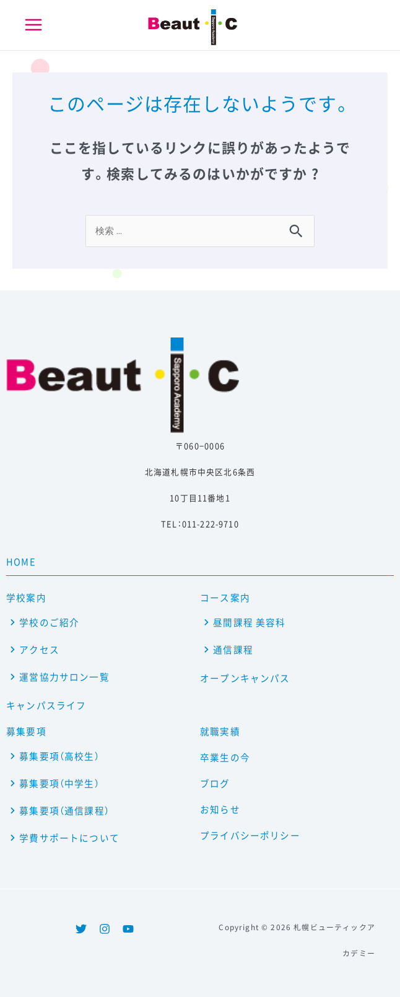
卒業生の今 (225, 757)
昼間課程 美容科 (249, 622)
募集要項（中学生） (59, 783)
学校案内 (26, 597)
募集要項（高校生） (59, 756)
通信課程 (233, 649)
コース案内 (225, 597)
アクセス (39, 649)
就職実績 (220, 731)
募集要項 (26, 731)
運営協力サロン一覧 (64, 677)
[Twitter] (81, 928)
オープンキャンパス (245, 678)
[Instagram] (104, 928)
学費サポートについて (69, 838)
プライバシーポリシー (250, 835)
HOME (21, 561)
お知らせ (220, 809)
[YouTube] (128, 928)
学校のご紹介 (49, 622)
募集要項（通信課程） (64, 810)
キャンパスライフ (46, 705)
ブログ (215, 783)
